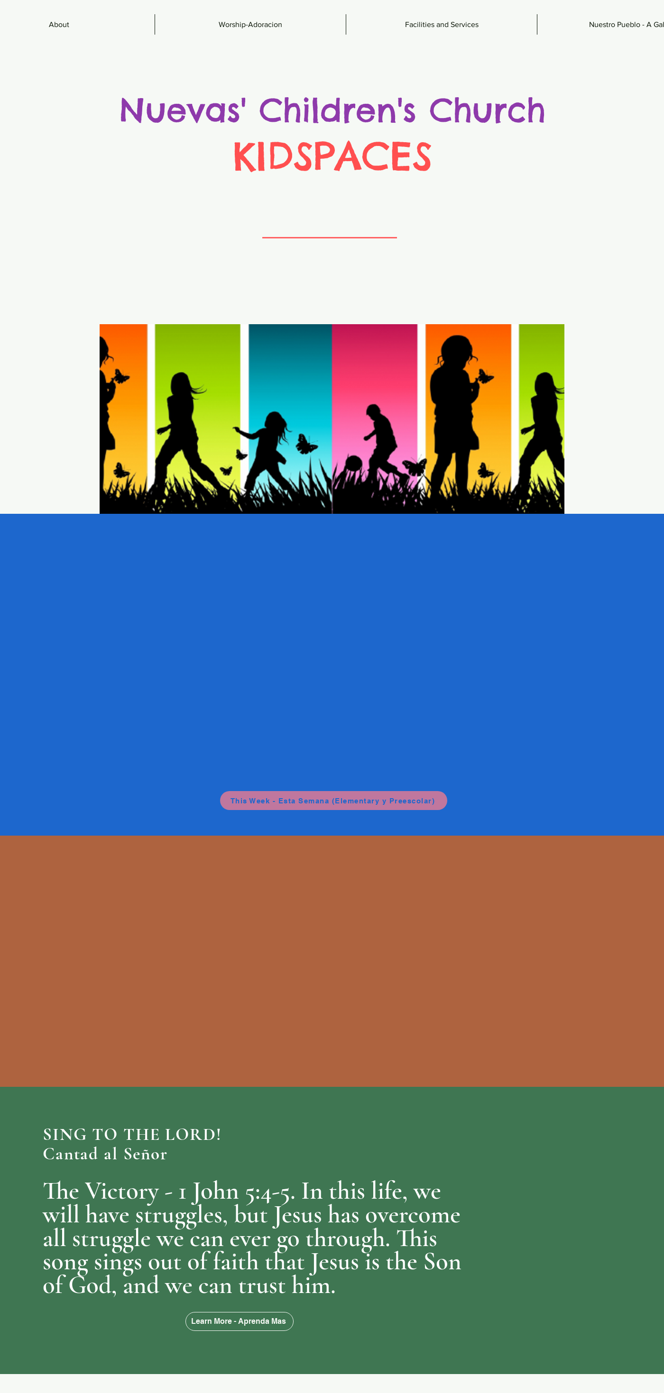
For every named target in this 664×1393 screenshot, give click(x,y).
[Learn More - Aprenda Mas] (239, 1321)
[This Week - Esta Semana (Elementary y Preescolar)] (333, 800)
